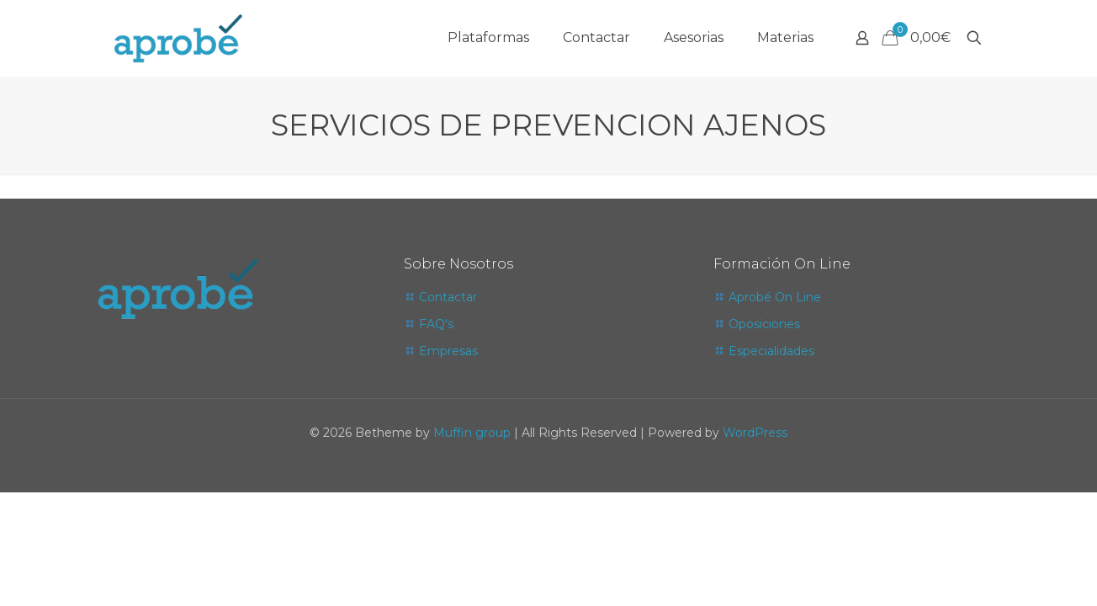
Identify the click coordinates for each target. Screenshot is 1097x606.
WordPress (755, 432)
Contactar (448, 297)
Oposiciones (764, 324)
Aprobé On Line (775, 297)
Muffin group (472, 432)
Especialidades (771, 351)
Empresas (448, 351)
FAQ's (436, 324)
